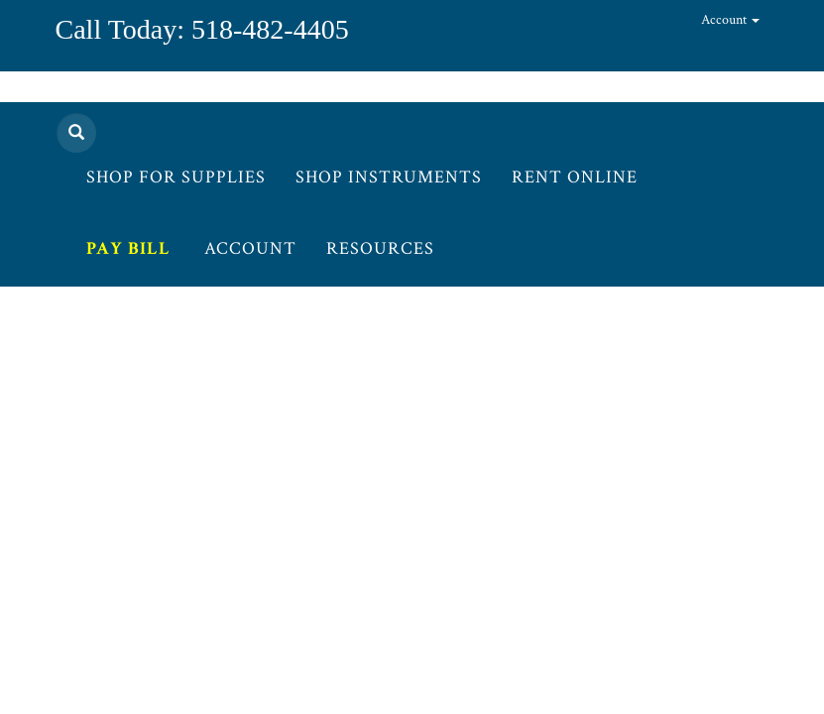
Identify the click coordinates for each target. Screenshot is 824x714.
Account (730, 20)
